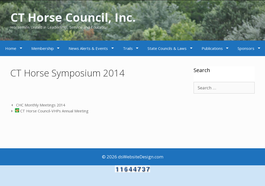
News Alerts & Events (88, 48)
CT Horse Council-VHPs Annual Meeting (52, 111)
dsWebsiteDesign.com (140, 157)
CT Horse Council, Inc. (73, 17)
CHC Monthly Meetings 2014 (40, 105)
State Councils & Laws (167, 48)
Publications (212, 48)
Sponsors (246, 48)
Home (10, 48)
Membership (42, 48)
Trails (128, 48)
